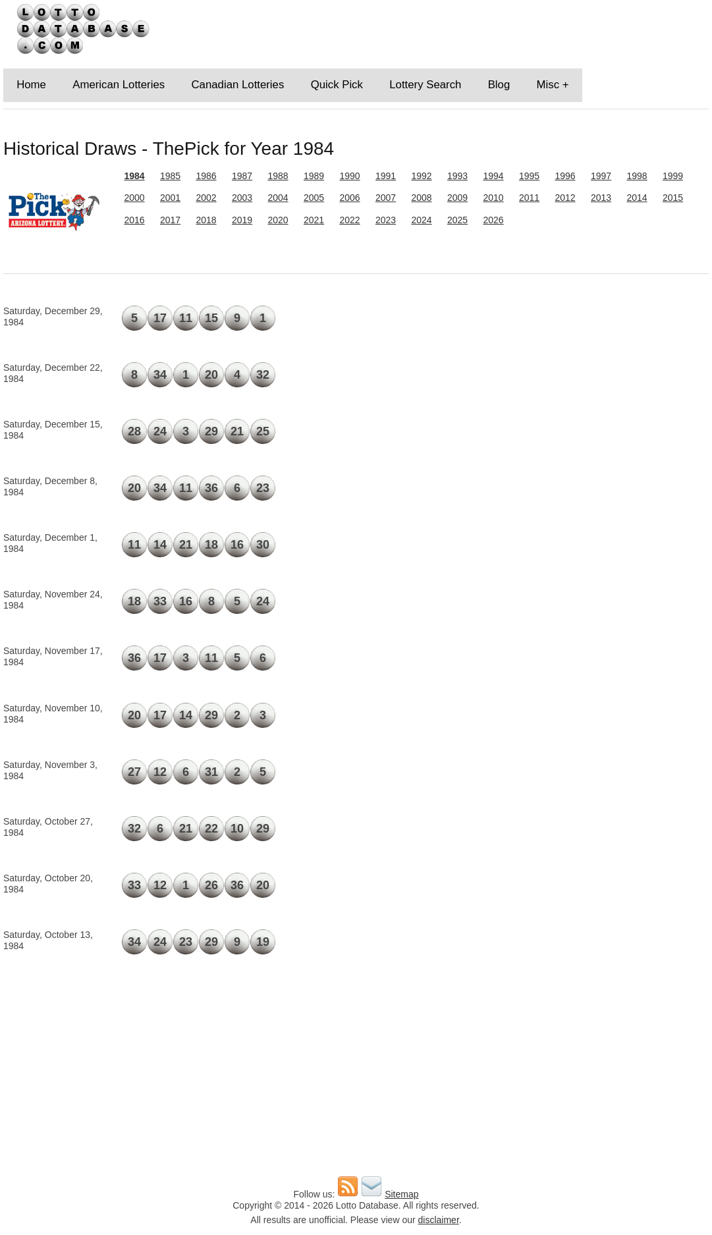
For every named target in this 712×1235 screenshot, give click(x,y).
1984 (134, 176)
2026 (493, 220)
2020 (277, 220)
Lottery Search (425, 84)
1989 (314, 176)
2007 (385, 197)
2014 (636, 197)
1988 (277, 176)
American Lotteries (118, 84)
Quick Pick (337, 84)
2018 (206, 220)
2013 (601, 197)
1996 (565, 176)
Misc (548, 84)
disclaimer (438, 1220)
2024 (421, 220)
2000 (134, 197)
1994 (493, 176)
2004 (277, 197)
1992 (421, 176)
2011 (529, 197)
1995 (529, 176)
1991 (385, 176)
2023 (385, 220)
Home (31, 84)
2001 (170, 197)
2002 (206, 197)
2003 (242, 197)
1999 (673, 176)
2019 (242, 220)
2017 (170, 220)
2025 (457, 220)
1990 (349, 176)
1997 (601, 176)
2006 (349, 197)
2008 (421, 197)
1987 (242, 176)
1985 (170, 176)
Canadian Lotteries (237, 84)
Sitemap (401, 1194)
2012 (565, 197)
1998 (636, 176)
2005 (314, 197)
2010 (493, 197)
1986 (206, 176)
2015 (673, 197)
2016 (134, 220)
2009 (457, 197)
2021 (314, 220)
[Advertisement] (595, 392)
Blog (499, 84)
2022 (349, 220)
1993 (457, 176)
